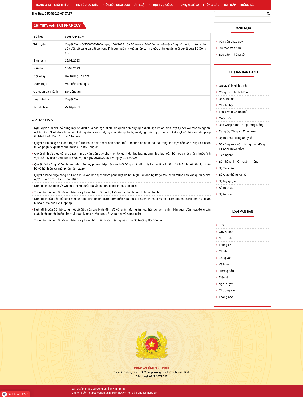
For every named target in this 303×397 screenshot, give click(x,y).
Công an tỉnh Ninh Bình (234, 92)
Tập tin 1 (74, 107)
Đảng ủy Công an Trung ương (238, 131)
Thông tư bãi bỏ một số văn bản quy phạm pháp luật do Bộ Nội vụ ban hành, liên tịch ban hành (96, 192)
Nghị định (225, 238)
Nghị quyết (226, 284)
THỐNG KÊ (246, 5)
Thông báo (226, 297)
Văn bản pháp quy (231, 41)
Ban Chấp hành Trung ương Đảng (241, 125)
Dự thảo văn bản (230, 48)
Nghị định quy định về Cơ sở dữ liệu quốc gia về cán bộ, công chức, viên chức (85, 185)
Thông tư (225, 245)
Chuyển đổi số (190, 5)
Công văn (225, 258)
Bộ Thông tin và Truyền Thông (238, 161)
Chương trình (227, 290)
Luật (222, 225)
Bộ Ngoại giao (228, 181)
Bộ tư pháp (226, 187)
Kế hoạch (225, 264)
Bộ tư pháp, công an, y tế (235, 138)
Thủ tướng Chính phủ (233, 111)
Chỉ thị (223, 251)
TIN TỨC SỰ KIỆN (87, 5)
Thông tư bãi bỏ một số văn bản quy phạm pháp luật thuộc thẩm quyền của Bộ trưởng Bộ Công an (98, 220)
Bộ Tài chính (227, 168)
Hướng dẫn (226, 271)
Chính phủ (226, 105)
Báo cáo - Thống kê (232, 54)
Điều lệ (223, 277)
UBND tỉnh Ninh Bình (233, 85)
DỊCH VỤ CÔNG (165, 5)
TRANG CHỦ (42, 5)
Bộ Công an (226, 98)
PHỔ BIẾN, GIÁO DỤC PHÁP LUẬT (126, 5)
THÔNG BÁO (211, 5)
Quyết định (226, 231)
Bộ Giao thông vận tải (233, 174)
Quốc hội (225, 118)
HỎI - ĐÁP (229, 5)
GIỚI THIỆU (63, 5)
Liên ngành (226, 155)
